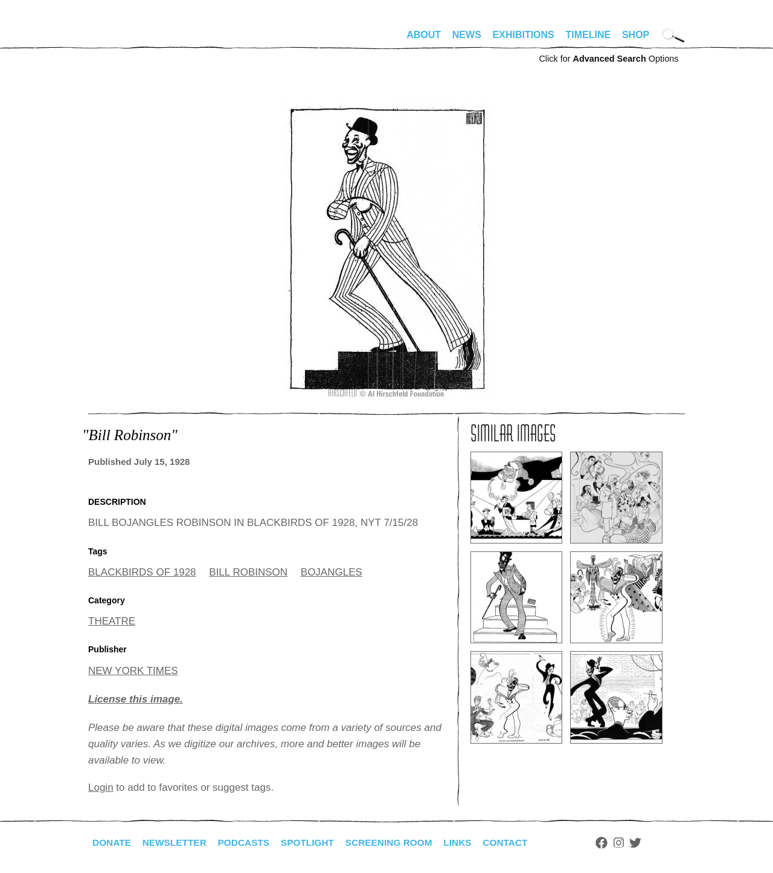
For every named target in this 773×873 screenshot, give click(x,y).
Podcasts (248, 842)
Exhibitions (523, 35)
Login (101, 787)
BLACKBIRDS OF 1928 (142, 572)
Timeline (588, 35)
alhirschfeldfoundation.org (124, 39)
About (423, 35)
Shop (635, 35)
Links (469, 842)
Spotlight (314, 842)
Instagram (632, 843)
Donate (112, 842)
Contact (518, 842)
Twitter (650, 843)
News (466, 35)
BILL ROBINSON (248, 572)
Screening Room (398, 842)
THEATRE (111, 621)
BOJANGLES (331, 572)
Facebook (615, 843)
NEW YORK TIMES (133, 671)
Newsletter (177, 842)
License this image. (135, 699)
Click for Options (608, 58)
